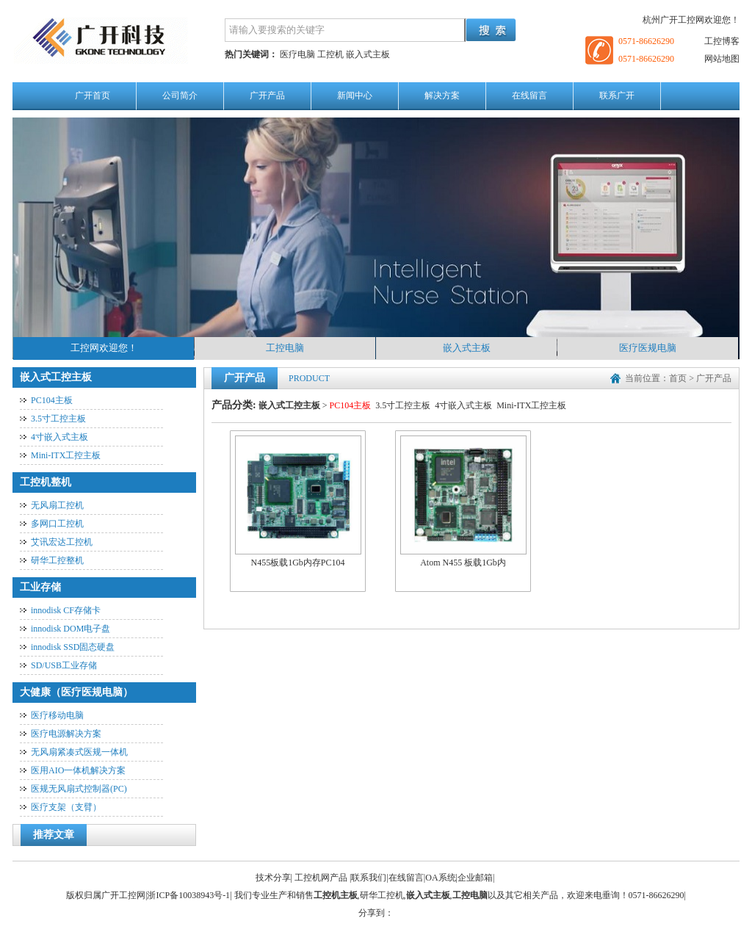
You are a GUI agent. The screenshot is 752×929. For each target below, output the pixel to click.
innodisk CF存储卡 (66, 610)
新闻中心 (354, 95)
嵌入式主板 (368, 54)
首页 (678, 378)
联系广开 (616, 95)
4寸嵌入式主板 (59, 437)
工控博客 (722, 41)
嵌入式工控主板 (56, 377)
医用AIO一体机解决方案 (78, 770)
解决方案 (442, 95)
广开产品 (267, 95)
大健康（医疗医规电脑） (76, 692)
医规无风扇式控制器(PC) (79, 789)
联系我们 (368, 877)
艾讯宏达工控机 (62, 542)
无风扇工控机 (57, 505)
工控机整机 (45, 482)
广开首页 (92, 95)
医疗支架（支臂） (66, 807)
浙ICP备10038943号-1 (188, 895)
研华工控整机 (57, 560)
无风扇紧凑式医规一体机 (79, 752)
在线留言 (529, 95)
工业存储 (40, 587)
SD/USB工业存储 (64, 665)
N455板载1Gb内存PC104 (298, 502)
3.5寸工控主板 (58, 418)
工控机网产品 (320, 877)
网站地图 (722, 59)
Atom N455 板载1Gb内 (463, 502)
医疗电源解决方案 (66, 734)
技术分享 (273, 877)
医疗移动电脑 (57, 715)
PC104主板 (52, 400)
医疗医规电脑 (647, 347)
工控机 (330, 54)
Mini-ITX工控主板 (66, 455)
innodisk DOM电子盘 (70, 628)
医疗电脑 (297, 54)
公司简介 (180, 95)
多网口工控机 (57, 523)
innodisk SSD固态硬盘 (73, 647)
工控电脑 (285, 347)
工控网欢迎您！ (103, 347)
